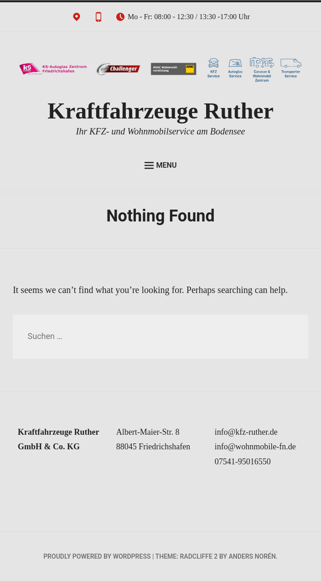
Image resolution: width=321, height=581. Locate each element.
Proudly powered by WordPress (96, 556)
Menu (161, 165)
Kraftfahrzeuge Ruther (160, 110)
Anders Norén (251, 556)
